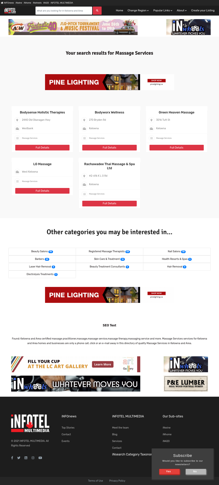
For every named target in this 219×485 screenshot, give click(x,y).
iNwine (19, 3)
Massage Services (29, 138)
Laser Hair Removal (40, 266)
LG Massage (42, 164)
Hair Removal (174, 266)
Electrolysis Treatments (40, 274)
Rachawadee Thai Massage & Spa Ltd (109, 166)
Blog (114, 434)
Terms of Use (95, 480)
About (180, 10)
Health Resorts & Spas (175, 259)
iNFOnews (7, 3)
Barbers (39, 259)
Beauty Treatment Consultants (107, 266)
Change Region (136, 10)
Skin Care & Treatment (107, 259)
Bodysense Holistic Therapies (42, 112)
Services (117, 441)
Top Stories (68, 427)
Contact (66, 434)
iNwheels (37, 3)
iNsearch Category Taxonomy (134, 454)
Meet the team (120, 427)
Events (66, 441)
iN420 (46, 3)
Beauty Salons (39, 251)
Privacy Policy (117, 480)
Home (119, 10)
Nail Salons (174, 251)
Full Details (42, 147)
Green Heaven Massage (176, 112)
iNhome (27, 3)
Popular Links (161, 10)
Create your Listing (203, 10)
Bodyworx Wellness (109, 112)
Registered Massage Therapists (107, 251)
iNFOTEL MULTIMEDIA (62, 3)
